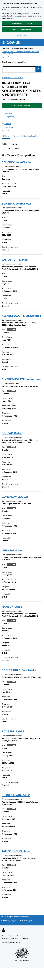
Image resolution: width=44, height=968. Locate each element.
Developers (24, 938)
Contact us (20, 936)
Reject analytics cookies (22, 29)
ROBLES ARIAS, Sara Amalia (19, 670)
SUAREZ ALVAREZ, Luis (16, 795)
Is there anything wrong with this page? (16, 921)
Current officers (11, 149)
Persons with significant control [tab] (25, 136)
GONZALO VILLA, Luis (15, 496)
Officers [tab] (6, 136)
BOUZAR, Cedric (12, 433)
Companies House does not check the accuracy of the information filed (20, 52)
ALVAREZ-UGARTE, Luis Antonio (21, 315)
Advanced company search (12, 77)
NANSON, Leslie (12, 606)
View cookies (22, 35)
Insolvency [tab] (8, 127)
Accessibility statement (10, 938)
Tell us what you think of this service (15, 917)
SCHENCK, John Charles (17, 162)
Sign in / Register (7, 57)
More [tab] (6, 130)
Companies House (13, 942)
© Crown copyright (22, 960)
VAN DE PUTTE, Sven (15, 259)
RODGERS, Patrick (13, 731)
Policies (4, 936)
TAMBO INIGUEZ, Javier (16, 851)
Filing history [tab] (9, 117)
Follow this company (22, 105)
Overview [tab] (8, 113)
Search (38, 69)
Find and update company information (17, 48)
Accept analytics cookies (22, 23)
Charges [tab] (7, 123)
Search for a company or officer (14, 62)
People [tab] (7, 120)
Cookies (12, 936)
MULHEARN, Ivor (12, 550)
